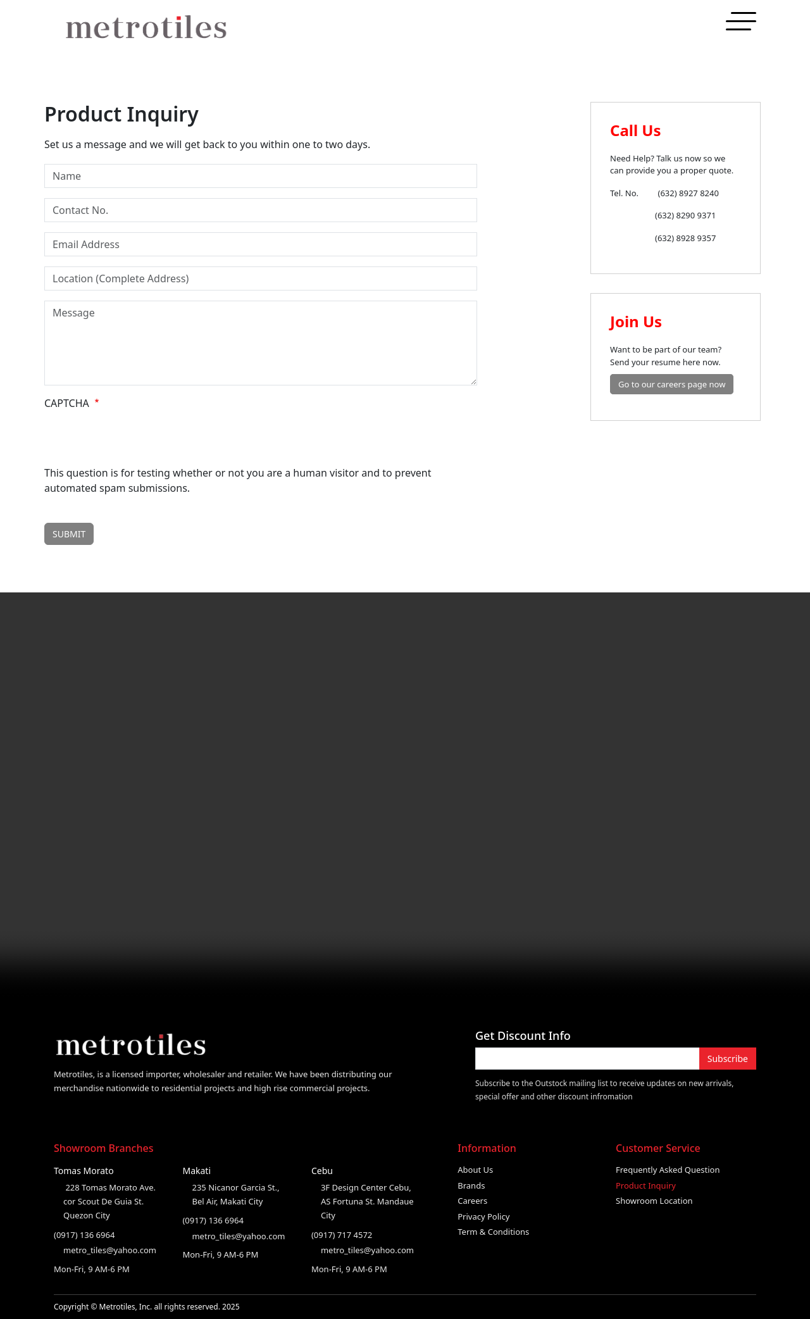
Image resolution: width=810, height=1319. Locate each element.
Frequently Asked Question (668, 1169)
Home (605, 28)
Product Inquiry (646, 1185)
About (643, 28)
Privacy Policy (483, 1216)
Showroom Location (654, 1200)
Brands (471, 1185)
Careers (472, 1200)
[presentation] (140, 440)
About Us (475, 1169)
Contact (734, 28)
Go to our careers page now (671, 384)
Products (686, 28)
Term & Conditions (493, 1231)
